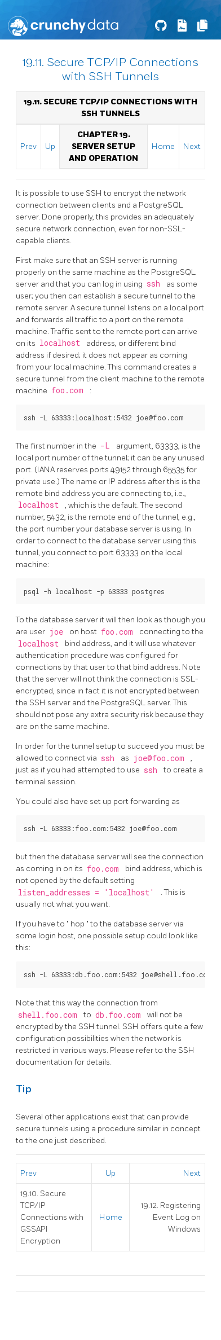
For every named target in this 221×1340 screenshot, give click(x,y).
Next (192, 146)
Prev (28, 146)
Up (50, 146)
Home (163, 146)
